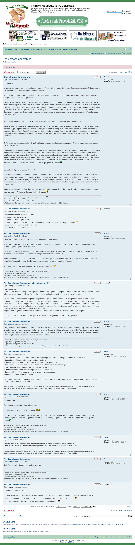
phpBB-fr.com (71, 542)
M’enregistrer (117, 53)
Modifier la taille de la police (129, 49)
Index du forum (11, 49)
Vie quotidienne (71, 49)
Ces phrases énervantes (17, 58)
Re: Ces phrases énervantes (17, 209)
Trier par (73, 506)
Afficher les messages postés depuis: (48, 506)
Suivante (128, 506)
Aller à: (74, 516)
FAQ (108, 53)
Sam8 (9, 354)
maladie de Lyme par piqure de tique (111, 524)
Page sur (123, 72)
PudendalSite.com (98, 53)
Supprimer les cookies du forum (105, 537)
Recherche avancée (124, 13)
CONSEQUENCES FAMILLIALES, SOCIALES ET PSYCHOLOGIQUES (41, 49)
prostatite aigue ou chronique (79, 524)
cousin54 (14, 62)
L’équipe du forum (87, 537)
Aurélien (10, 80)
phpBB (62, 540)
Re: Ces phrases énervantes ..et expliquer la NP (26, 283)
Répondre (9, 72)
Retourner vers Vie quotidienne (14, 516)
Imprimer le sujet (125, 49)
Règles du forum (9, 67)
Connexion (127, 53)
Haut (130, 204)
